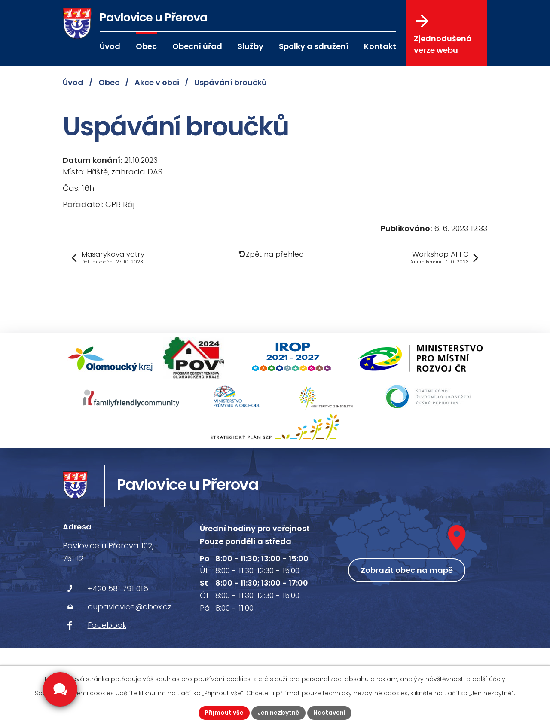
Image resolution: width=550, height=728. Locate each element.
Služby (250, 46)
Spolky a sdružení (313, 46)
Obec (146, 46)
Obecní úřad (197, 46)
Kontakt (380, 46)
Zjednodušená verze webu (443, 35)
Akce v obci (156, 82)
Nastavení (329, 712)
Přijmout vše (224, 712)
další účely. (489, 679)
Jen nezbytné (278, 712)
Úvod (110, 46)
